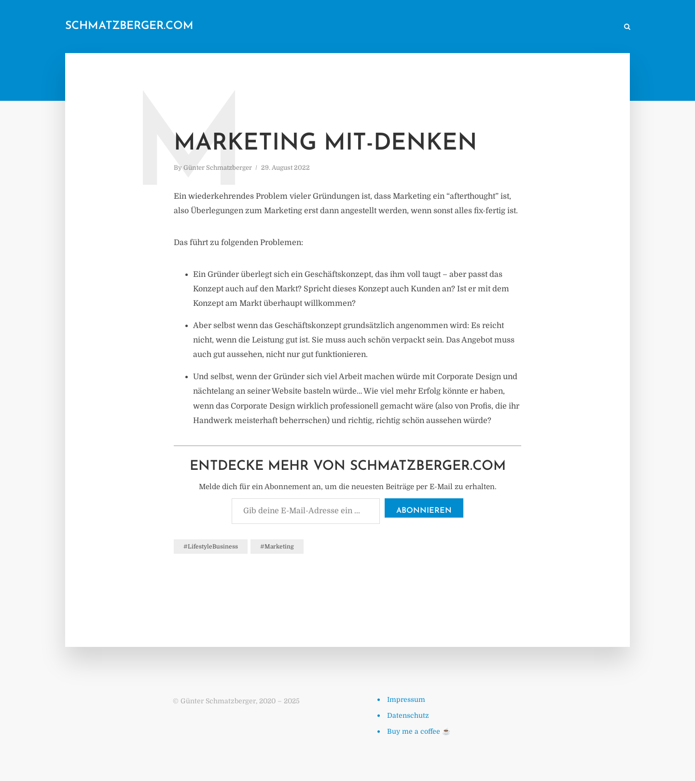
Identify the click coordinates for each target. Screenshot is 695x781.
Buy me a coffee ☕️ (418, 731)
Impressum (406, 699)
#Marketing (277, 546)
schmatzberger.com (129, 26)
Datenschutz (408, 715)
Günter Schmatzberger (217, 167)
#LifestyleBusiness (210, 546)
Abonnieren (424, 511)
